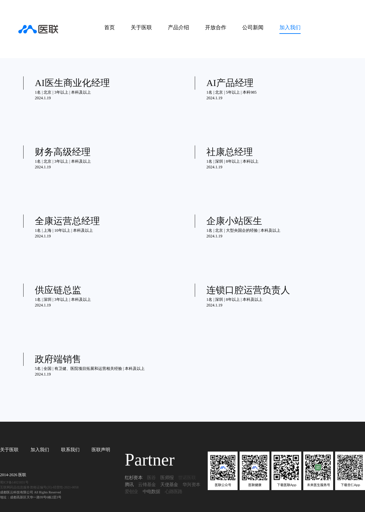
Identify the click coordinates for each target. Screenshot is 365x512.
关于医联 (141, 27)
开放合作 (215, 27)
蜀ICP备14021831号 (14, 482)
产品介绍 (178, 27)
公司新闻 (252, 27)
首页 (109, 27)
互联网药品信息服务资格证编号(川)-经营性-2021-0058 (39, 487)
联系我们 (70, 449)
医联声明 (101, 449)
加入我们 (290, 27)
